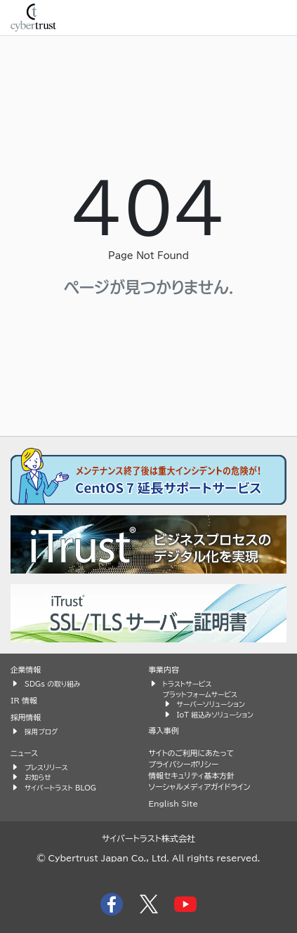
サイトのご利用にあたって (192, 753)
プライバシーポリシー (184, 764)
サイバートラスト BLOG (60, 787)
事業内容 (164, 669)
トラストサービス (187, 683)
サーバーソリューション (211, 704)
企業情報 (26, 669)
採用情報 (26, 717)
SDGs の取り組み (52, 683)
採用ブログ (41, 731)
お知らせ (38, 777)
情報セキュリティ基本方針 (192, 775)
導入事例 (164, 730)
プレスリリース (46, 767)
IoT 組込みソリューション (215, 714)
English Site (174, 803)
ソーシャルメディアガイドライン (200, 786)
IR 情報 (24, 700)
